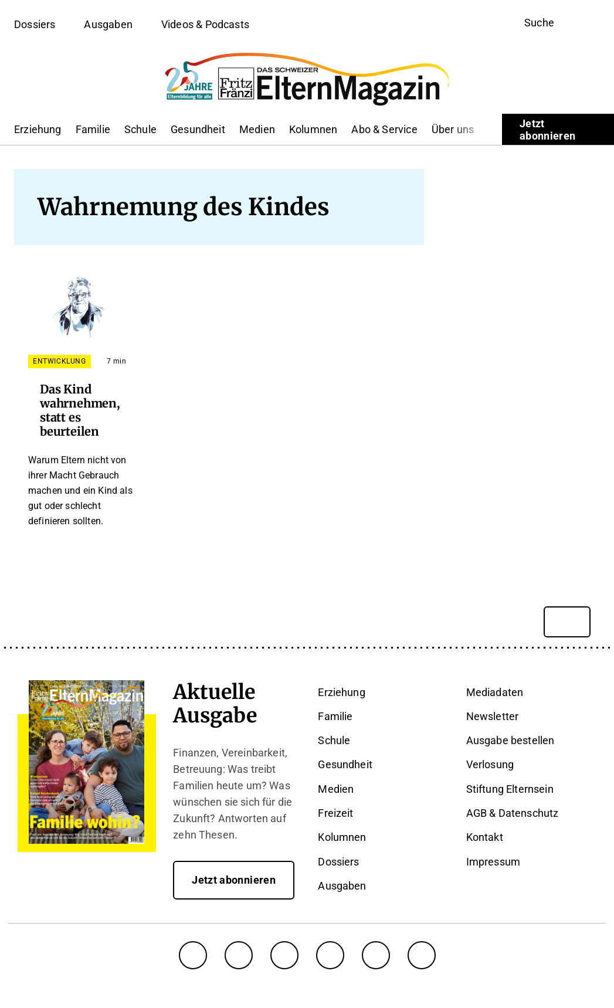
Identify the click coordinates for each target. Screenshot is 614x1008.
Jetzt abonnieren (548, 129)
